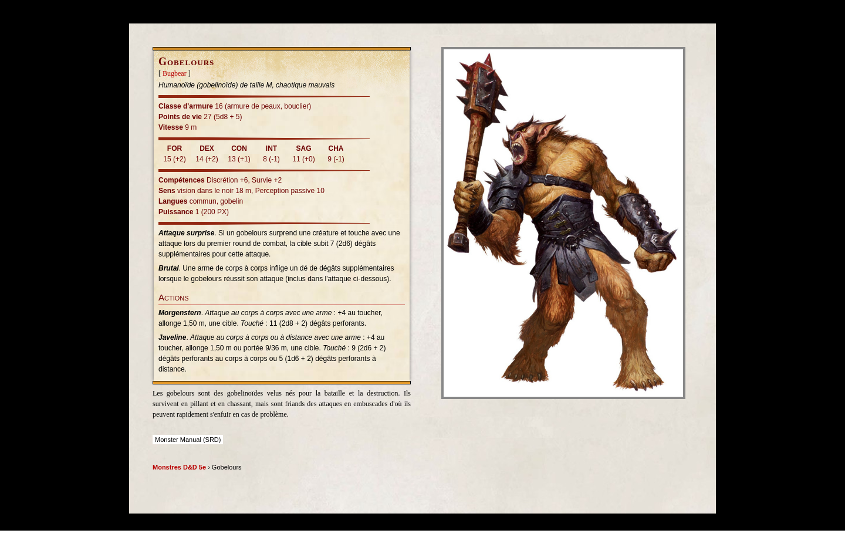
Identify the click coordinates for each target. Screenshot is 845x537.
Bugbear (175, 73)
